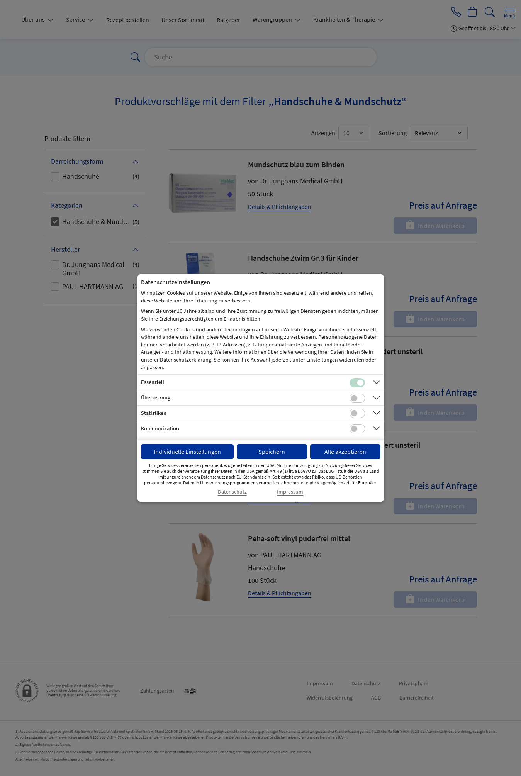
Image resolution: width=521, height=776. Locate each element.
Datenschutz (232, 492)
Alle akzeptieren (345, 451)
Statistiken (153, 412)
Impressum (290, 492)
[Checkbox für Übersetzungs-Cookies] (357, 398)
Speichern (271, 451)
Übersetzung (155, 397)
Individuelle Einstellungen (187, 451)
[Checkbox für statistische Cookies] (357, 413)
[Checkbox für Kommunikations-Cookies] (357, 428)
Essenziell (152, 382)
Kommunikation (160, 428)
